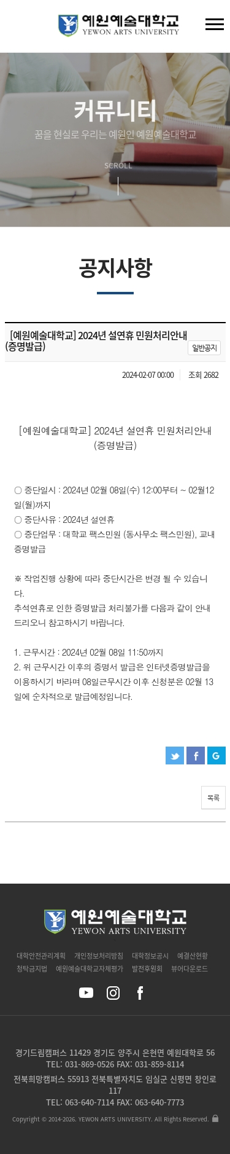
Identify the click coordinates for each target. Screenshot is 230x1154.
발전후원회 (147, 969)
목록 (213, 798)
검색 (19, 29)
